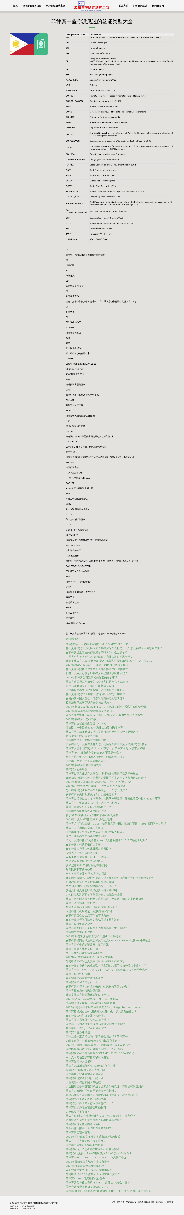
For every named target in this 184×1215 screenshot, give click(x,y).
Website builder (29, 1208)
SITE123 (18, 1208)
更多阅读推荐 (72, 638)
